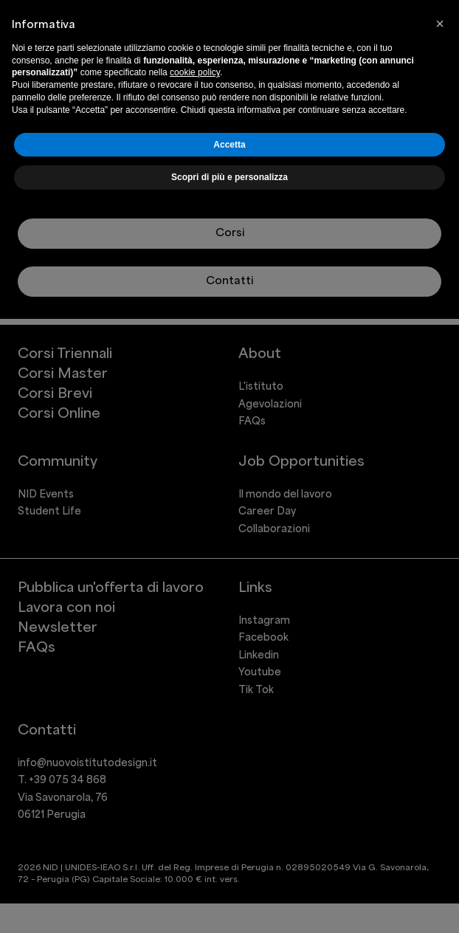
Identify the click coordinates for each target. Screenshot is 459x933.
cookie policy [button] (195, 72)
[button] (440, 23)
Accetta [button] (229, 145)
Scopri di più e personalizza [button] (229, 177)
